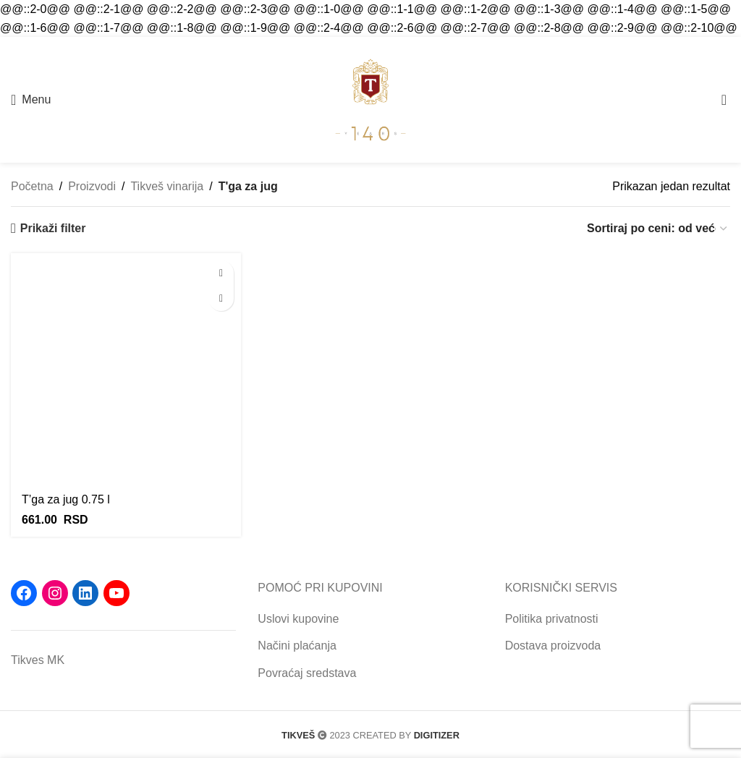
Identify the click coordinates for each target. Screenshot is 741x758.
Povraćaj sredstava (307, 673)
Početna (32, 186)
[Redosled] (657, 228)
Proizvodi (92, 186)
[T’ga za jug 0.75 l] (126, 368)
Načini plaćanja (297, 645)
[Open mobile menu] (31, 99)
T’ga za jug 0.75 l (66, 499)
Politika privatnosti (551, 619)
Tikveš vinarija (166, 186)
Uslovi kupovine (298, 619)
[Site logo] (370, 99)
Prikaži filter (53, 228)
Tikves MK (37, 660)
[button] (221, 273)
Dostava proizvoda (553, 645)
